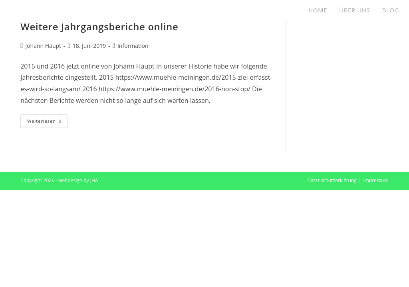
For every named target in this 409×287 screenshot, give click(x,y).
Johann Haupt (43, 45)
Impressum (375, 180)
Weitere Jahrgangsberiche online (99, 26)
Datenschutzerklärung (332, 180)
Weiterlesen (47, 122)
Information (133, 45)
